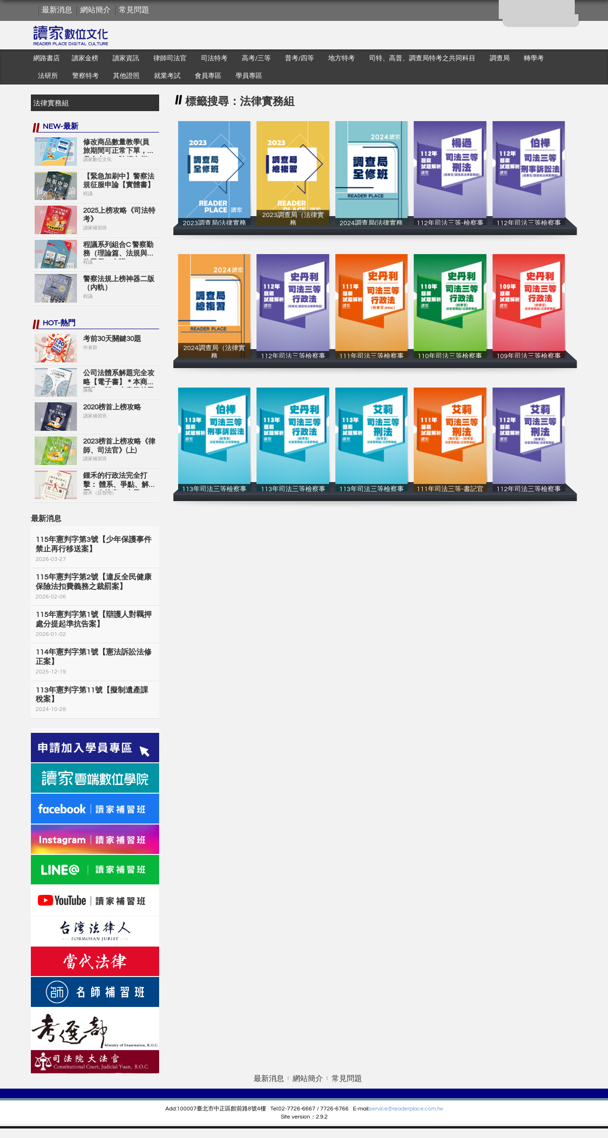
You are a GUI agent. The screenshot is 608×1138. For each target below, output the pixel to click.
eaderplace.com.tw (418, 1109)
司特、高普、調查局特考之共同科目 (422, 58)
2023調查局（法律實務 (292, 223)
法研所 (48, 76)
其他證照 (126, 76)
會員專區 (208, 76)
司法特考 (214, 58)
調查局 (500, 58)
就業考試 (167, 76)
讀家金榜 (85, 58)
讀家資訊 (126, 58)
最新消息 (57, 10)
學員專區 (249, 76)
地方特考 (341, 58)
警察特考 (85, 76)
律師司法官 (170, 58)
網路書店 (46, 58)
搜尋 (149, 103)
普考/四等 (299, 58)
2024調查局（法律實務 (214, 356)
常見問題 (134, 10)
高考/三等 (256, 58)
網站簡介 (95, 10)
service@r (381, 1109)
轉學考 (534, 58)
